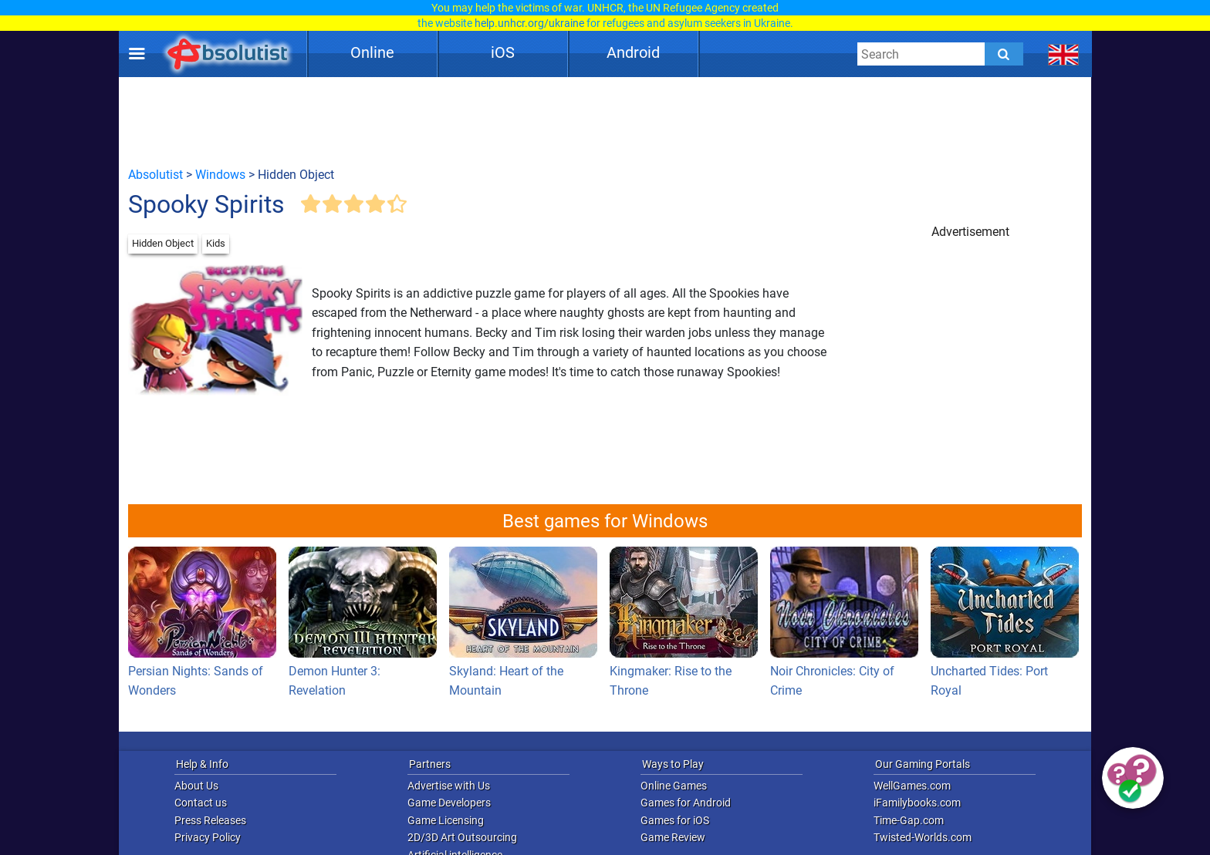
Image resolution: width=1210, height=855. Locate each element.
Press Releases (210, 820)
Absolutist (155, 174)
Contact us (200, 802)
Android (633, 52)
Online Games (673, 785)
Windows (220, 174)
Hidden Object (163, 243)
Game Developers (449, 802)
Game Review (672, 837)
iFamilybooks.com (917, 802)
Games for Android (685, 802)
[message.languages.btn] (1064, 54)
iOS (503, 52)
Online (372, 52)
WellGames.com (912, 785)
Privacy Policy (207, 837)
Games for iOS (674, 820)
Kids (215, 243)
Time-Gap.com (909, 820)
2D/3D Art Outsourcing (462, 837)
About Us (196, 785)
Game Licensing (445, 820)
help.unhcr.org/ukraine (529, 23)
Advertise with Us (448, 785)
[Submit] (1004, 54)
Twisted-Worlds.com (923, 837)
